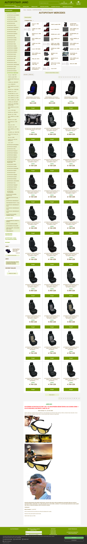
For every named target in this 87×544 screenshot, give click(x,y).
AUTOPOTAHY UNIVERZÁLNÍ (12, 200)
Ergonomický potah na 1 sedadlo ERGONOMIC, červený (52, 98)
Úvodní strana (17, 6)
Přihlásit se (71, 3)
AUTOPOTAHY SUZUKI (12, 176)
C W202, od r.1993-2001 (36, 44)
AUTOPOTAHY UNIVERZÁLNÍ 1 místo (12, 205)
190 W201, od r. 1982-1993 (35, 63)
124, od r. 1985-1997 (35, 24)
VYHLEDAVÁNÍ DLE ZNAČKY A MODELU (12, 221)
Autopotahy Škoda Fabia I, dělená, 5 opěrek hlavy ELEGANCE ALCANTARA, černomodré (16, 250)
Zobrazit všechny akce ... (12, 255)
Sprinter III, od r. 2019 (54, 59)
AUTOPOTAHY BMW (11, 19)
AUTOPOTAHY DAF (11, 35)
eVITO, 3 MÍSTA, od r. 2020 (74, 39)
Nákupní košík (34, 6)
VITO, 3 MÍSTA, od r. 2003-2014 (74, 59)
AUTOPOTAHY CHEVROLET (13, 27)
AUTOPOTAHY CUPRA (11, 37)
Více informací (19, 537)
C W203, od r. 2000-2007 (36, 29)
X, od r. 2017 (54, 68)
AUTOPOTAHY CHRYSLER (12, 29)
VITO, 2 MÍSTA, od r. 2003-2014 (36, 54)
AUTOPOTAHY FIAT (11, 41)
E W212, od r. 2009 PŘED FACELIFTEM (55, 44)
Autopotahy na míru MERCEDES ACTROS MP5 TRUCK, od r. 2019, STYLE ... (33, 129)
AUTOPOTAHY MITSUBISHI (12, 144)
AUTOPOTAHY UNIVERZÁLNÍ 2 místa (12, 208)
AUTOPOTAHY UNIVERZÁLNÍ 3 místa (12, 212)
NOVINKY (7, 242)
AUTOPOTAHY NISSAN (12, 146)
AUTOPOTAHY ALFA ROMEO (13, 15)
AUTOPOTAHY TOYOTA (12, 187)
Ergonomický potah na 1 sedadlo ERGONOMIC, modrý (33, 98)
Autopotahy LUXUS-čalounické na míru (11, 238)
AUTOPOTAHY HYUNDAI (12, 50)
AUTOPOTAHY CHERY (11, 164)
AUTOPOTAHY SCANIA (12, 166)
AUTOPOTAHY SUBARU (12, 174)
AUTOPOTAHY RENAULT (12, 157)
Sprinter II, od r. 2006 (54, 54)
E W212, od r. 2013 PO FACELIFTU (36, 68)
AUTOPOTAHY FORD (11, 44)
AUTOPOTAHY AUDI (11, 17)
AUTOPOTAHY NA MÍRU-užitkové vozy (11, 195)
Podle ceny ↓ (31, 74)
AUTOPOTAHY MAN (11, 68)
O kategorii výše (28, 20)
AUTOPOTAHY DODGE (11, 39)
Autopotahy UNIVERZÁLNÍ (8, 234)
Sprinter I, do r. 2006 (74, 49)
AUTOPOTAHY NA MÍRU (11, 13)
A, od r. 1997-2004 (36, 49)
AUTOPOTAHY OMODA (12, 155)
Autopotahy (8, 10)
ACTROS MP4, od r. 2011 (74, 34)
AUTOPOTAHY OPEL (11, 148)
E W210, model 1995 (55, 24)
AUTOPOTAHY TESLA (11, 25)
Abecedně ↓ (26, 74)
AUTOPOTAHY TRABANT (12, 185)
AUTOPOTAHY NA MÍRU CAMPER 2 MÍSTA (11, 215)
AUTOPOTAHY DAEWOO (12, 33)
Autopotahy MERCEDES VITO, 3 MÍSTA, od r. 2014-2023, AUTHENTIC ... (33, 348)
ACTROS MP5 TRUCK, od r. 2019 (74, 24)
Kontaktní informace (55, 6)
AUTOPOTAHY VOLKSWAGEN (10, 192)
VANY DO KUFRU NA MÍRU (11, 223)
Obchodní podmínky (44, 6)
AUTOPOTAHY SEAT (11, 172)
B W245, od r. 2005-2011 (55, 49)
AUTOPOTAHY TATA (11, 182)
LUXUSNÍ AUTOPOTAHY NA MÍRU (12, 198)
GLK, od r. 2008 (73, 63)
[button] (29, 541)
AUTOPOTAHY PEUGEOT (12, 150)
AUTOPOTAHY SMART (11, 170)
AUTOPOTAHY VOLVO (11, 189)
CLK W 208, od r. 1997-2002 (73, 54)
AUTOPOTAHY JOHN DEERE (13, 180)
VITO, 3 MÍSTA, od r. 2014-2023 (74, 29)
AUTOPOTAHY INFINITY (12, 52)
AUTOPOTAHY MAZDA (12, 70)
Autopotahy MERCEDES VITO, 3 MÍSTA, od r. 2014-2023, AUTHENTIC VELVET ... (52, 129)
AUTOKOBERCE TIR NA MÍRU (12, 225)
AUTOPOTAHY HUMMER (12, 48)
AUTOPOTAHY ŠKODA (11, 178)
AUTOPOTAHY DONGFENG (12, 168)
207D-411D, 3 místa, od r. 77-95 (55, 63)
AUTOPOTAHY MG (11, 23)
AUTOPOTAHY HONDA (12, 46)
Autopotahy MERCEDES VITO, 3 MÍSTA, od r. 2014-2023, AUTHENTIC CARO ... (33, 160)
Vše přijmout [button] (74, 537)
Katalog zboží (26, 6)
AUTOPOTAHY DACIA (11, 31)
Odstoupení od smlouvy (68, 6)
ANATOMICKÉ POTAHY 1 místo (12, 202)
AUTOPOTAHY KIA (11, 60)
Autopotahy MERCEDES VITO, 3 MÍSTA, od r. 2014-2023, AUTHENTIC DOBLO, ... (71, 254)
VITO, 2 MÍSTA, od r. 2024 (36, 39)
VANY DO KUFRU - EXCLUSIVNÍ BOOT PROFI (12, 228)
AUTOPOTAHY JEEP (11, 58)
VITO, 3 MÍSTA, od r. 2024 (55, 39)
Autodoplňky (9, 218)
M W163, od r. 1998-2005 (36, 34)
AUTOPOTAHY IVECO (11, 56)
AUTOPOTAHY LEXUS (11, 66)
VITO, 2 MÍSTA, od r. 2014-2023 (74, 44)
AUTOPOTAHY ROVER (11, 159)
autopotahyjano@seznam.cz (64, 3)
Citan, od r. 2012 (35, 58)
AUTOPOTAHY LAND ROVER (13, 64)
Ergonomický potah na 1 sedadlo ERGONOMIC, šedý (71, 98)
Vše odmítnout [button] (74, 540)
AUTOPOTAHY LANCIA (12, 62)
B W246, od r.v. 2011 (55, 34)
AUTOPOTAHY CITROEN (12, 21)
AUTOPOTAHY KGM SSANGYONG (11, 162)
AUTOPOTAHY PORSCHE (12, 153)
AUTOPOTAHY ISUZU (11, 54)
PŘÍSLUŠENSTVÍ (9, 231)
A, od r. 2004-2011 (55, 29)
